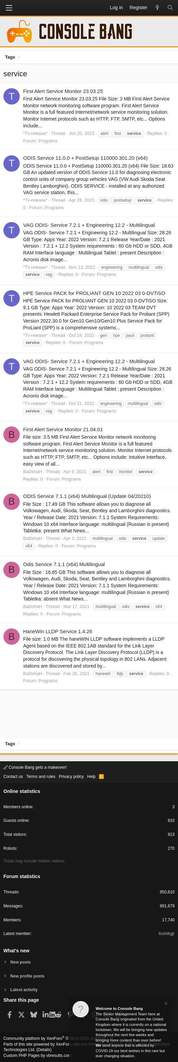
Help (91, 776)
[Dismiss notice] (165, 1004)
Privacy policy (71, 776)
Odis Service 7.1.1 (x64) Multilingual (64, 564)
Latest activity (23, 989)
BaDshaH (32, 471)
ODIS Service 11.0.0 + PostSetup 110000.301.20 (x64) (85, 158)
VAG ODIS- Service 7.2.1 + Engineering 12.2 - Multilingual (89, 225)
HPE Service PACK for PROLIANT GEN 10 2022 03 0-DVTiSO (94, 293)
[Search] (170, 7)
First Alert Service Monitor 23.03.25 (63, 91)
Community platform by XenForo (58, 1038)
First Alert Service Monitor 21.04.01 (63, 429)
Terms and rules (40, 776)
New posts (20, 962)
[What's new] (157, 7)
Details (44, 1049)
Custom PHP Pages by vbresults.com (37, 1055)
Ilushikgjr (167, 933)
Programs (48, 140)
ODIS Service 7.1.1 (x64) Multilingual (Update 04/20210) (87, 496)
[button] (8, 8)
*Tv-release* (35, 133)
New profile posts (27, 976)
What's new (16, 950)
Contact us (13, 776)
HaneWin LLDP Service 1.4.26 (57, 631)
